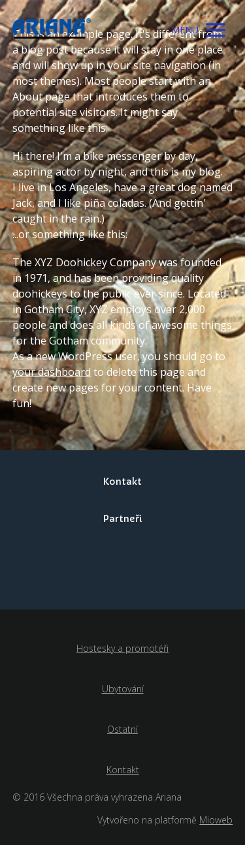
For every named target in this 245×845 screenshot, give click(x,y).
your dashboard (51, 372)
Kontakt (122, 769)
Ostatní (122, 729)
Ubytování (123, 689)
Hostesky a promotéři (122, 648)
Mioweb (216, 820)
